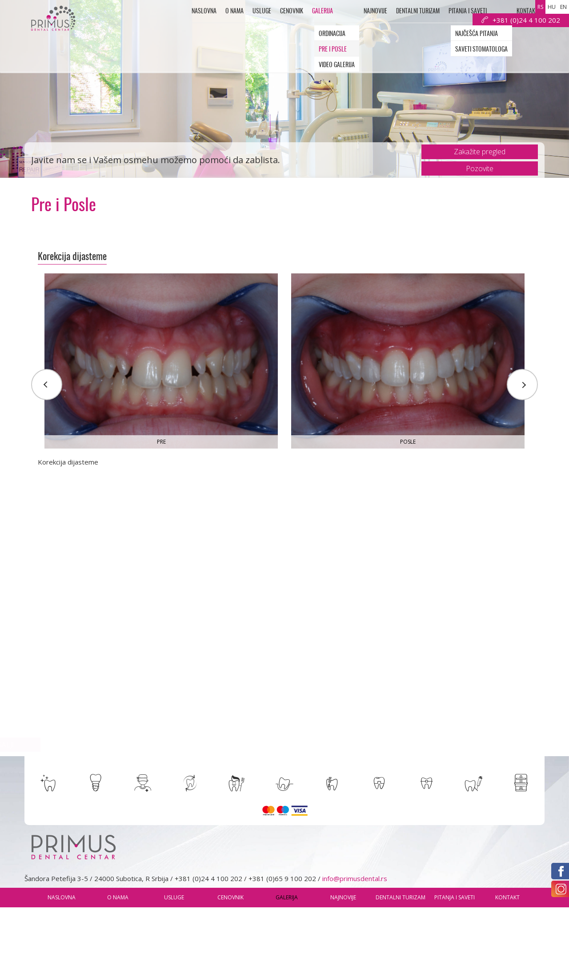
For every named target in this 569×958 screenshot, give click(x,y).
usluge (261, 11)
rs (540, 7)
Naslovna (204, 11)
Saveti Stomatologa (481, 50)
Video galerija (337, 65)
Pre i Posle (333, 50)
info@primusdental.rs (354, 878)
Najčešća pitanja (476, 34)
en (563, 7)
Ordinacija (332, 34)
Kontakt (527, 11)
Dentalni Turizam (418, 11)
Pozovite (479, 168)
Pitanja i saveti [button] (468, 11)
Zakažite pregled (479, 151)
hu (552, 7)
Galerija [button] (322, 11)
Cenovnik (291, 11)
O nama (234, 11)
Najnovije (375, 11)
